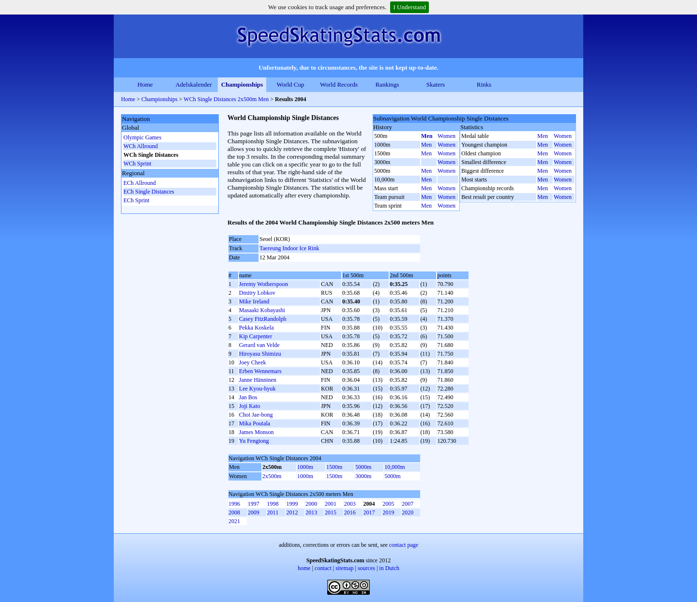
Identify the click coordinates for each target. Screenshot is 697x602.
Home (145, 84)
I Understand (409, 7)
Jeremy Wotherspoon (263, 284)
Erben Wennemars (260, 371)
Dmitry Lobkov (257, 292)
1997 (253, 503)
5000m (363, 467)
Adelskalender (193, 84)
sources (366, 568)
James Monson (256, 432)
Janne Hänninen (257, 379)
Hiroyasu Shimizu (260, 353)
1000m (305, 467)
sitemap (344, 568)
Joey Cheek (252, 362)
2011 (273, 512)
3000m (363, 476)
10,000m (394, 467)
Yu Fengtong (254, 440)
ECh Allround (139, 183)
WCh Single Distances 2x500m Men (226, 99)
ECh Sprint (136, 200)
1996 (234, 503)
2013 (311, 512)
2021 (234, 521)
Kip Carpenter (255, 336)
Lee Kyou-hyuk (257, 388)
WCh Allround (140, 146)
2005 (388, 503)
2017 (369, 512)
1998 (273, 503)
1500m (334, 467)
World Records (339, 84)
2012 (292, 512)
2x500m (271, 476)
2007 (407, 503)
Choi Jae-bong (256, 414)
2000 (311, 503)
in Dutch (389, 568)
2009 (253, 512)
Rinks (484, 84)
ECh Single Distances (148, 191)
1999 (292, 503)
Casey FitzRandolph (263, 319)
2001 (330, 503)
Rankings (387, 84)
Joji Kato (249, 406)
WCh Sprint (137, 163)
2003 (350, 503)
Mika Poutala (254, 423)
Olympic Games (142, 137)
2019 (388, 512)
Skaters (435, 84)
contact (323, 568)
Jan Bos (248, 397)
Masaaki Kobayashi (262, 310)
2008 (234, 512)
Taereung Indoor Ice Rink (289, 248)
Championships (242, 84)
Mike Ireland (254, 301)
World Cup (290, 84)
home (304, 568)
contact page (403, 545)
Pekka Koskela (256, 327)
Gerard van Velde (259, 345)
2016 (350, 512)
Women (446, 136)
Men (426, 136)
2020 (407, 512)
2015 (330, 512)
